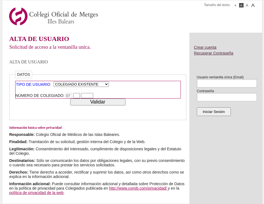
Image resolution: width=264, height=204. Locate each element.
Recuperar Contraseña (213, 53)
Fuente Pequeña (235, 5)
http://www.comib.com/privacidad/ (138, 188)
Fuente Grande (253, 5)
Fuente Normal (241, 5)
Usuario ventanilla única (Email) (220, 77)
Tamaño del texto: (217, 5)
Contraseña (205, 91)
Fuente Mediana (247, 5)
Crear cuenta (205, 47)
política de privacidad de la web (36, 192)
